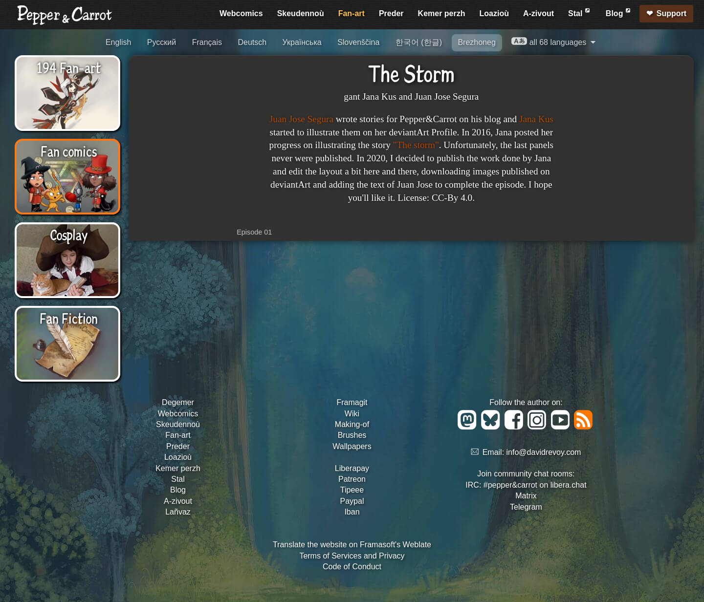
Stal (580, 12)
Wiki (352, 413)
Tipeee (352, 490)
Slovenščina (358, 42)
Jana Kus (536, 119)
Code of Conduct (352, 566)
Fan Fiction (69, 317)
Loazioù (494, 13)
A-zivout (538, 13)
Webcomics (241, 13)
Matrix (526, 496)
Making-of (352, 424)
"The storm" (416, 145)
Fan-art (351, 13)
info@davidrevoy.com (543, 452)
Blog (619, 12)
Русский (161, 42)
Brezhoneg (476, 42)
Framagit (351, 402)
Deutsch (252, 42)
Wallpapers (351, 446)
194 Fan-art (69, 67)
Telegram (526, 507)
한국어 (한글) (419, 42)
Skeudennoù (300, 13)
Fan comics (69, 150)
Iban (351, 512)
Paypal (352, 501)
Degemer (178, 402)
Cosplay (69, 234)
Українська (302, 42)
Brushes (352, 435)
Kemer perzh (441, 13)
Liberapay (352, 468)
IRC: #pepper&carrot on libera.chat (525, 485)
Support (671, 13)
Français (207, 42)
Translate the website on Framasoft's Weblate (352, 544)
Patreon (352, 479)
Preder (391, 13)
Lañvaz (178, 512)
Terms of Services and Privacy (351, 556)
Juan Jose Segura (301, 119)
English (118, 42)
